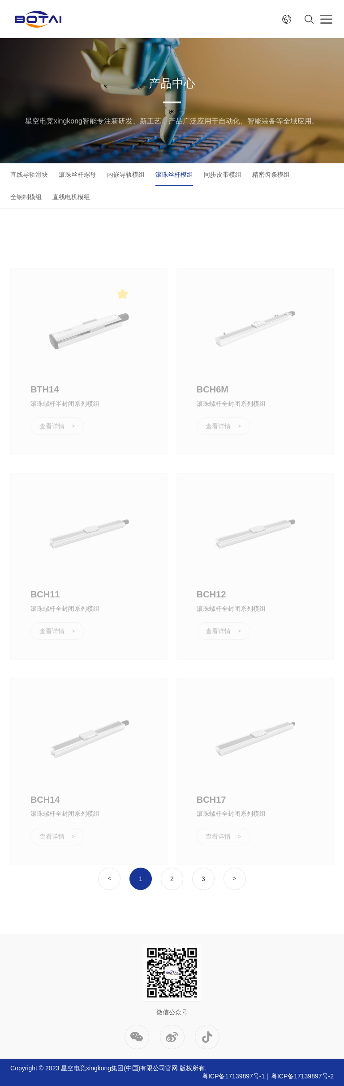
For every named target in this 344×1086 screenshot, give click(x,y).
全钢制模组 (26, 196)
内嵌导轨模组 (126, 174)
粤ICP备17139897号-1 (233, 1076)
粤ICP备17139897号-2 (302, 1076)
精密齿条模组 (271, 174)
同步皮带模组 (222, 174)
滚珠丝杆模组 (174, 174)
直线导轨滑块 (29, 174)
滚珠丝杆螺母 (77, 174)
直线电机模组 (71, 196)
